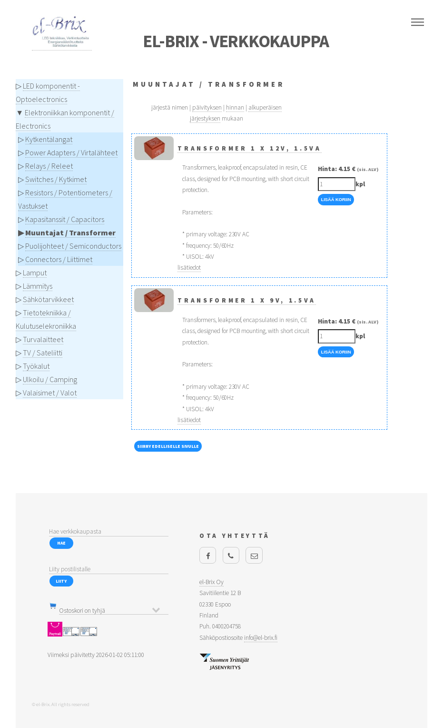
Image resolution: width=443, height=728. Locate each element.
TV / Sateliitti (42, 352)
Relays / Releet (49, 166)
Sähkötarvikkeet (48, 299)
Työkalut (36, 366)
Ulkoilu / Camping (50, 379)
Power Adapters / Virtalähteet (71, 152)
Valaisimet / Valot (50, 392)
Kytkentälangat (48, 139)
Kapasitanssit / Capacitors (64, 219)
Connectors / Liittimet (58, 259)
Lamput (35, 272)
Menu (417, 22)
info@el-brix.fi (260, 638)
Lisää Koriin (336, 199)
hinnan (235, 107)
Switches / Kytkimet (56, 179)
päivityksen (207, 107)
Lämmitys (37, 286)
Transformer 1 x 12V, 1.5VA (249, 148)
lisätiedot (189, 267)
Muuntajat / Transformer (70, 232)
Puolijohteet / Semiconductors (73, 246)
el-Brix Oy (211, 582)
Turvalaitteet (43, 339)
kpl (360, 184)
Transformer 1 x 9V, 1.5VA (246, 300)
